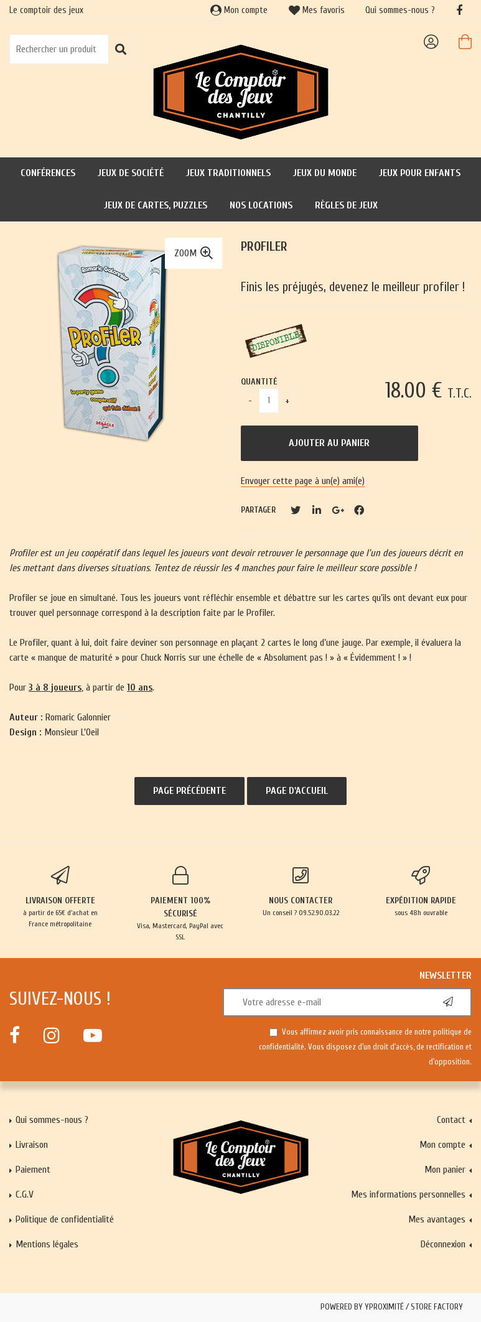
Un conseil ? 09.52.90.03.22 (300, 891)
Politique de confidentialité (65, 1219)
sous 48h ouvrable (420, 891)
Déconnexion (443, 1244)
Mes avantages (436, 1219)
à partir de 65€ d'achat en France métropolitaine (60, 897)
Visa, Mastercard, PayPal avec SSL (180, 903)
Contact (451, 1119)
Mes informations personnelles (408, 1194)
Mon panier (444, 1169)
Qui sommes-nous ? (400, 10)
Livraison (32, 1144)
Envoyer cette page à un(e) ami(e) (303, 480)
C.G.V (25, 1194)
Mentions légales (47, 1244)
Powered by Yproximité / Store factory (391, 1307)
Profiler (264, 247)
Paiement (33, 1169)
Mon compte (239, 10)
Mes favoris (317, 10)
